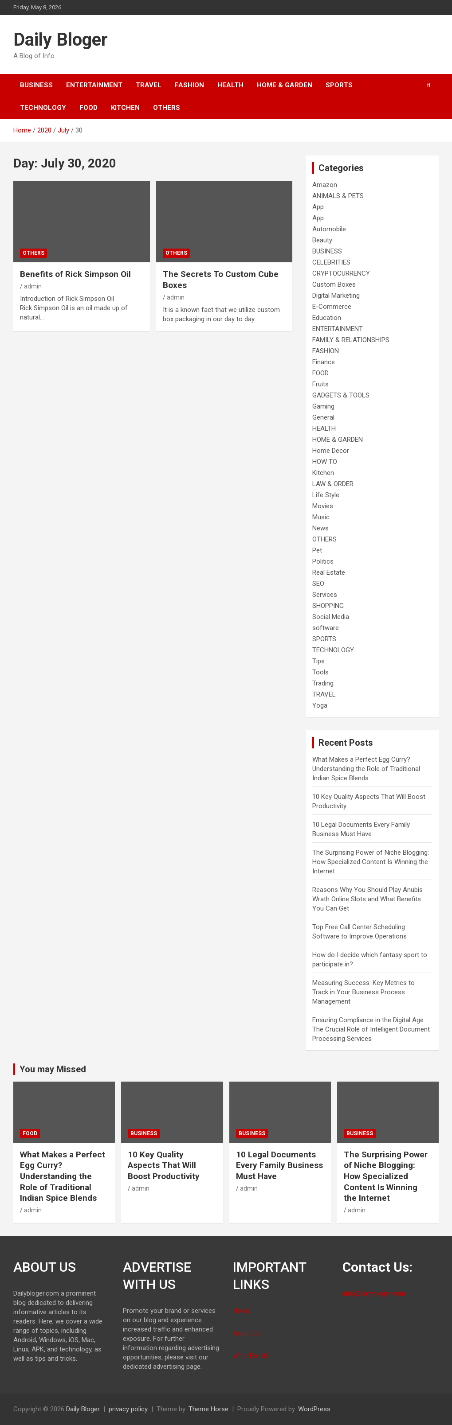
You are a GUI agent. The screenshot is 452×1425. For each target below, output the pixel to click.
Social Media (330, 617)
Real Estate (328, 572)
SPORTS (339, 85)
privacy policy (128, 1409)
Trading (323, 683)
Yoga (319, 705)
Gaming (323, 406)
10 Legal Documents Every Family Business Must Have (279, 1165)
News (320, 528)
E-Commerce (331, 307)
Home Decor (330, 451)
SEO (318, 584)
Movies (322, 506)
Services (324, 595)
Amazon (324, 185)
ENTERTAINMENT (94, 85)
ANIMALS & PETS (338, 196)
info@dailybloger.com (373, 1293)
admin (33, 286)
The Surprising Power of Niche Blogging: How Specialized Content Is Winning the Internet (370, 862)
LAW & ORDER (333, 484)
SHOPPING (328, 606)
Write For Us (251, 1356)
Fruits (320, 384)
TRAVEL (148, 85)
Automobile (329, 229)
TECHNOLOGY (43, 108)
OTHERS (166, 108)
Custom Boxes (334, 284)
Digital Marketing (336, 296)
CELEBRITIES (331, 262)
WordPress (314, 1409)
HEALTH (230, 85)
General (323, 417)
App (318, 207)
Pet (317, 550)
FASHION (189, 85)
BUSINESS (36, 85)
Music (321, 517)
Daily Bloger (60, 39)
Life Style (325, 495)
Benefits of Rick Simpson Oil (75, 274)
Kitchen (125, 108)
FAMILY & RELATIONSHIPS (350, 340)
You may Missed (53, 1069)
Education (326, 318)
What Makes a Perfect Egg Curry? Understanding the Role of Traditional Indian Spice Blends (366, 768)
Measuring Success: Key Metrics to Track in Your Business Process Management (363, 992)
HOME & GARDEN (284, 85)
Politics (323, 561)
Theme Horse (208, 1409)
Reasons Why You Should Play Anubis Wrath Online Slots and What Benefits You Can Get (367, 899)
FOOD (88, 108)
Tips (318, 661)
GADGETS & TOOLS (340, 395)
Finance (323, 362)
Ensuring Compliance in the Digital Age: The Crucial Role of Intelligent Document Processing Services (371, 1029)
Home (242, 1311)
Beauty (322, 240)
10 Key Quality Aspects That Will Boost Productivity (164, 1165)
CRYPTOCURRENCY (341, 273)
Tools (320, 672)
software (325, 628)
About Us (246, 1333)
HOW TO (324, 462)
